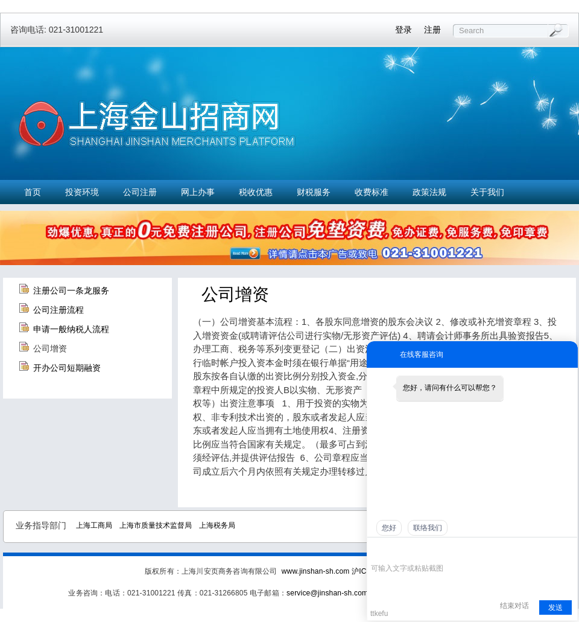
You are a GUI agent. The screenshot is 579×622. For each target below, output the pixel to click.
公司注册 (140, 192)
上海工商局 (94, 525)
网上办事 (198, 192)
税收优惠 (256, 192)
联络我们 (427, 528)
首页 (32, 192)
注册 (432, 29)
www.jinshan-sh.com (317, 571)
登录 (403, 29)
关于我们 (487, 192)
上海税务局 (217, 525)
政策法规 (429, 192)
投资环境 (82, 192)
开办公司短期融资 (67, 368)
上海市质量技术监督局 (155, 525)
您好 (389, 528)
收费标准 (371, 192)
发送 (555, 607)
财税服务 (314, 192)
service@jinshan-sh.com (327, 593)
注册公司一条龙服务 (71, 290)
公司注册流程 (58, 310)
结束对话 (514, 605)
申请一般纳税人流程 (71, 329)
